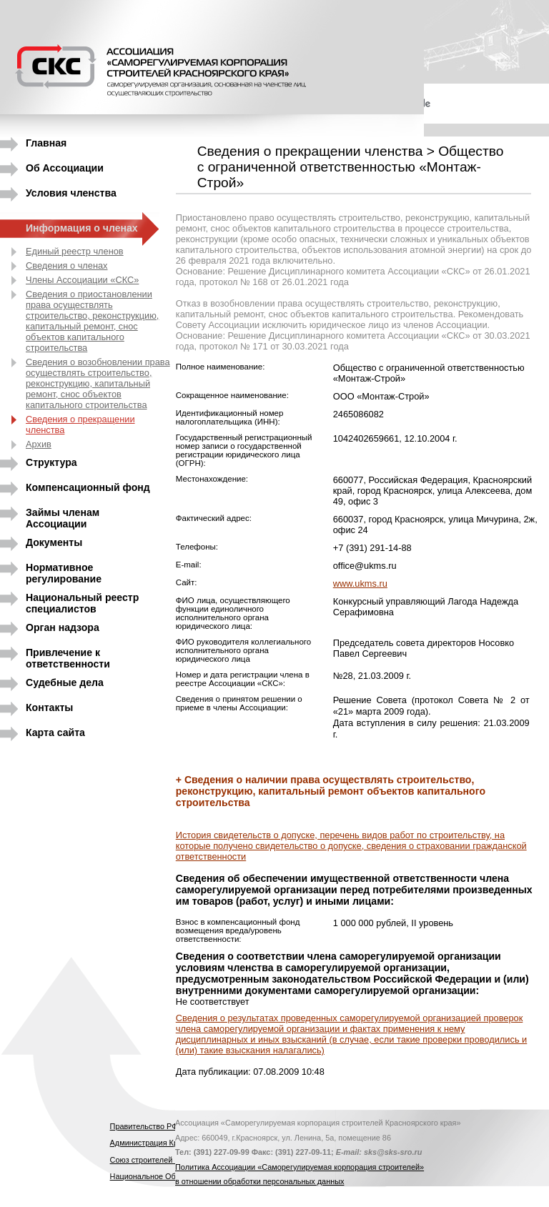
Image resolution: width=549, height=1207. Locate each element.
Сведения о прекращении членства (80, 424)
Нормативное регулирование (64, 571)
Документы (54, 542)
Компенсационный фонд (88, 487)
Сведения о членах (67, 265)
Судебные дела (65, 682)
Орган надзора (62, 627)
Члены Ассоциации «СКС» (82, 279)
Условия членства (71, 193)
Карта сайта (55, 732)
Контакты (49, 707)
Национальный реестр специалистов (82, 601)
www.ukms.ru (360, 583)
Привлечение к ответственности (68, 656)
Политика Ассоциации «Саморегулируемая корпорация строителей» (299, 1167)
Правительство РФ (144, 1126)
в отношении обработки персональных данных (259, 1181)
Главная (46, 143)
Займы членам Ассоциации (62, 516)
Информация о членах (82, 228)
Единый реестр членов (75, 251)
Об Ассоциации (65, 168)
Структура (51, 462)
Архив (38, 444)
